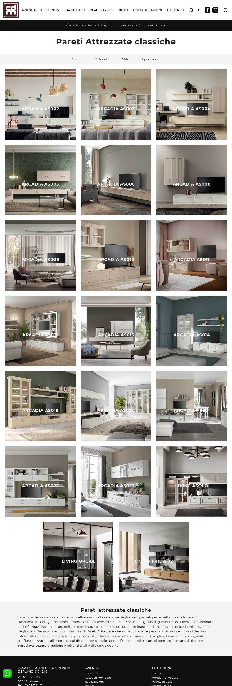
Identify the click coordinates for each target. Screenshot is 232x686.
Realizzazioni (102, 10)
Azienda (29, 10)
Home (68, 25)
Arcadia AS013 (116, 335)
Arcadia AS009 (40, 259)
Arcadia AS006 (116, 184)
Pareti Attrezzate (115, 25)
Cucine (157, 673)
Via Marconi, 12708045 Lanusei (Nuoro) (34, 679)
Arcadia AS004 (192, 108)
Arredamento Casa (87, 25)
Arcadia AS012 (40, 335)
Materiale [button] (102, 59)
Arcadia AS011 (191, 259)
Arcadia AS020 (116, 410)
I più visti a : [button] (151, 59)
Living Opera (78, 561)
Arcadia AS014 (191, 335)
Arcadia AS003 (116, 108)
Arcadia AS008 (191, 184)
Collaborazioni (147, 10)
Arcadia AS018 (40, 410)
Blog (123, 10)
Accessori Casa (162, 681)
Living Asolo (191, 485)
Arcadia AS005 (40, 184)
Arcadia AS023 (116, 485)
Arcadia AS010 (116, 259)
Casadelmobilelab (98, 677)
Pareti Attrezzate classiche (149, 25)
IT (199, 10)
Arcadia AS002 (40, 108)
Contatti (175, 10)
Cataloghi (75, 10)
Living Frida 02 (154, 561)
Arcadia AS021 (192, 410)
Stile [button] (125, 59)
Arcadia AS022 (40, 485)
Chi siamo (92, 673)
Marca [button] (76, 59)
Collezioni (50, 10)
